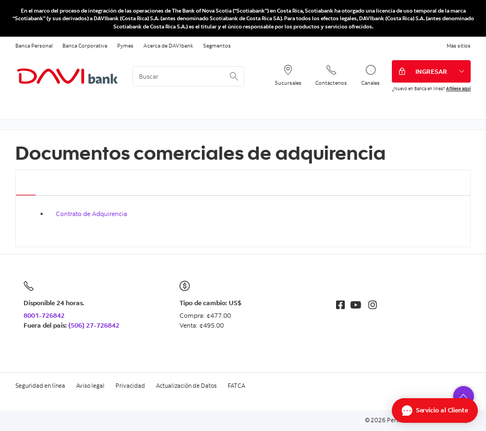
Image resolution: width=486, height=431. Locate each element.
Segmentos (217, 45)
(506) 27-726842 (93, 325)
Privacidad (130, 385)
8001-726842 (44, 315)
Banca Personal (34, 45)
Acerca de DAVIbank (168, 45)
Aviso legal (90, 385)
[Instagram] (372, 305)
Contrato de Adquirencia (91, 213)
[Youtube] (355, 305)
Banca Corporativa (84, 45)
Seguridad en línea (40, 385)
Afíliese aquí (458, 88)
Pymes (125, 45)
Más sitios (459, 45)
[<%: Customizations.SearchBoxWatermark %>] (188, 76)
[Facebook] (340, 305)
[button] (463, 396)
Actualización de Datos (186, 385)
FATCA (236, 385)
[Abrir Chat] (435, 410)
